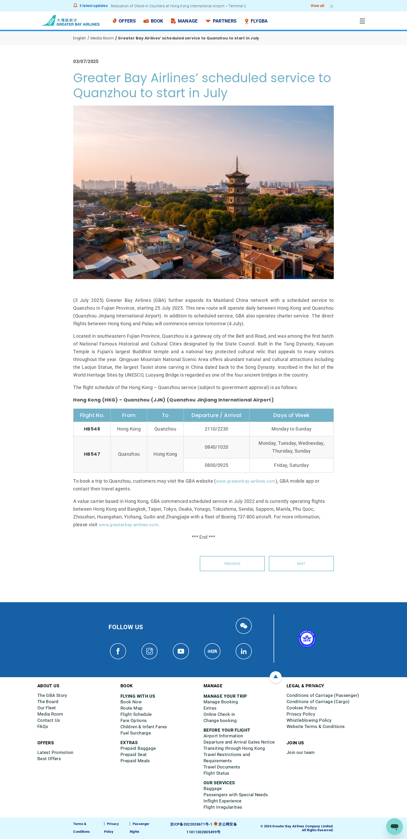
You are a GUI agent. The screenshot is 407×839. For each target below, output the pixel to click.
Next (301, 563)
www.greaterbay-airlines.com (248, 481)
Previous (232, 563)
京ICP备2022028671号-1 (192, 824)
